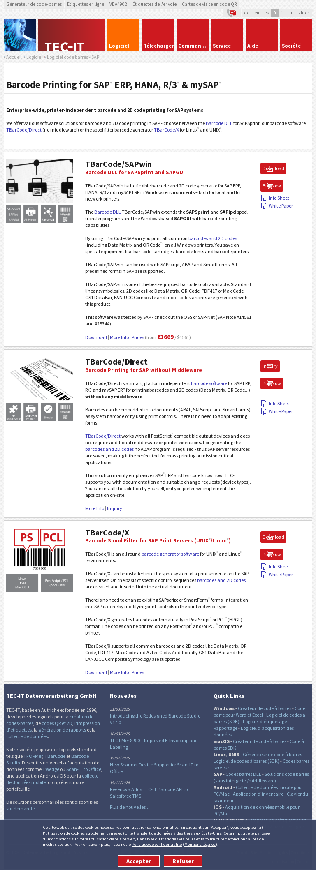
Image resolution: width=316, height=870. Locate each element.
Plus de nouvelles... (129, 807)
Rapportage (225, 728)
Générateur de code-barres (34, 4)
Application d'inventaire (258, 794)
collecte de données (27, 736)
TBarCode (54, 756)
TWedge (50, 769)
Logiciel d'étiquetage (265, 721)
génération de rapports (62, 730)
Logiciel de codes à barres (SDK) (246, 761)
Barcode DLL (219, 123)
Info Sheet (274, 198)
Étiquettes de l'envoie (154, 4)
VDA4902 (118, 4)
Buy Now (272, 185)
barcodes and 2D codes (212, 238)
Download (96, 337)
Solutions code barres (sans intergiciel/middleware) (261, 777)
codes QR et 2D (57, 723)
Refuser (183, 861)
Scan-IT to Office (83, 769)
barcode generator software (170, 554)
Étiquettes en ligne (85, 4)
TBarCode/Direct (24, 130)
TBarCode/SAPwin (118, 164)
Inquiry (114, 508)
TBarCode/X (166, 130)
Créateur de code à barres (264, 708)
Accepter (138, 861)
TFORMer (32, 756)
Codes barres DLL (243, 774)
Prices (138, 337)
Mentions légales (200, 844)
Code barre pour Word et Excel (259, 711)
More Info (119, 337)
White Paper (276, 206)
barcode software (209, 383)
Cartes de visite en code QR (209, 4)
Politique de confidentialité (157, 844)
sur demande (20, 808)
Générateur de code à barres (272, 754)
